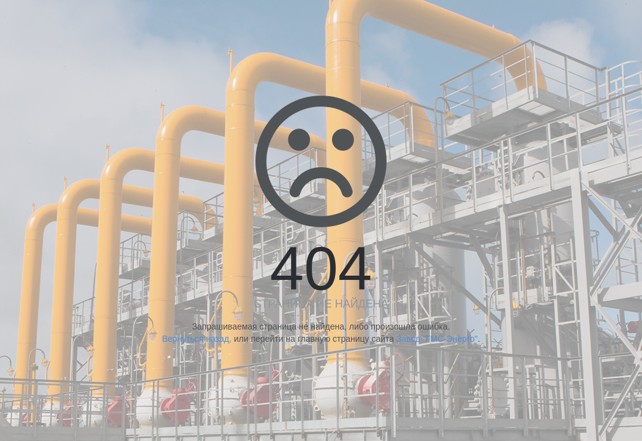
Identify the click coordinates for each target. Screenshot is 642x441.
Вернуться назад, (196, 339)
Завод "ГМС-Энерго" (437, 339)
